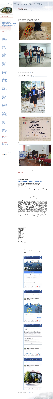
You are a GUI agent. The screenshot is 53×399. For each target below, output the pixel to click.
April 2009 (3, 45)
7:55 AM (30, 170)
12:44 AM (30, 72)
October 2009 (4, 48)
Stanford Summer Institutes (6, 22)
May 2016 (3, 121)
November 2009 (4, 49)
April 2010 (3, 55)
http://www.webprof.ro (5, 138)
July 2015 (3, 112)
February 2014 (4, 95)
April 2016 (3, 120)
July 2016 (3, 123)
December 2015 (4, 116)
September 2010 (4, 57)
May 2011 (3, 65)
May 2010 (3, 56)
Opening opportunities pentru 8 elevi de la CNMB (8, 25)
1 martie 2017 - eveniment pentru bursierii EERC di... (9, 27)
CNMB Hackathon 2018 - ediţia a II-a (7, 17)
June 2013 (3, 87)
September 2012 (4, 79)
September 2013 (4, 89)
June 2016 (3, 122)
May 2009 (3, 46)
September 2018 (4, 133)
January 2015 (4, 106)
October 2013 (4, 90)
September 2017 (4, 130)
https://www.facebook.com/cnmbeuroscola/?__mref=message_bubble (30, 181)
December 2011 (4, 72)
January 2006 (4, 32)
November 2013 (4, 91)
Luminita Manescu (5, 144)
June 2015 (3, 111)
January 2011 (4, 61)
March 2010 (4, 54)
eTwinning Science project (6, 149)
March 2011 (4, 63)
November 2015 (4, 115)
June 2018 (3, 132)
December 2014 (4, 105)
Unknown (3, 143)
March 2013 (4, 83)
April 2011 (3, 64)
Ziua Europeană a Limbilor (5, 21)
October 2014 (4, 103)
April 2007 (3, 37)
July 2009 (3, 47)
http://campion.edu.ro (5, 139)
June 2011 (3, 66)
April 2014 (3, 97)
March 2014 (4, 96)
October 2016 (4, 124)
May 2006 (3, 36)
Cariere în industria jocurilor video (6, 26)
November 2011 (4, 71)
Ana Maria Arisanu (5, 145)
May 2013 (3, 86)
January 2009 (4, 41)
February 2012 (4, 73)
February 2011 (4, 62)
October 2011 (4, 70)
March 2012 (4, 74)
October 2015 (4, 114)
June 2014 (3, 99)
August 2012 (4, 78)
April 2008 (3, 38)
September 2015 (4, 113)
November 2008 (4, 39)
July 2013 (3, 88)
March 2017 (4, 128)
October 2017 (4, 131)
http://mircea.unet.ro (5, 137)
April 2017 (3, 129)
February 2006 (4, 33)
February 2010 (4, 53)
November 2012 (4, 81)
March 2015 (4, 107)
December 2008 (4, 40)
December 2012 (4, 82)
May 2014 (3, 98)
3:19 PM (30, 392)
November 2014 (4, 104)
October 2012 (4, 80)
